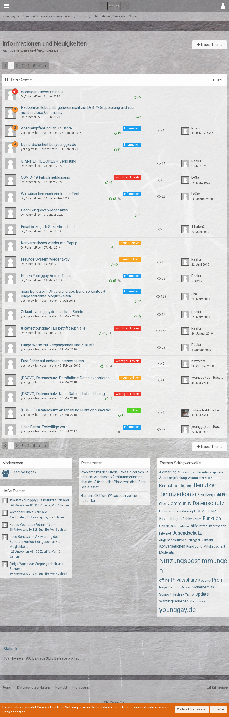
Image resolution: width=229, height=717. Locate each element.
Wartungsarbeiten (174, 601)
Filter (216, 80)
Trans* (189, 594)
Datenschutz (208, 503)
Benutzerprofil (209, 494)
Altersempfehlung (173, 478)
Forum (197, 519)
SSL (213, 587)
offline (164, 580)
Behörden (205, 478)
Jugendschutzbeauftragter (179, 540)
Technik (178, 594)
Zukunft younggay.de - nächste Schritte (53, 312)
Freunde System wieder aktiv (45, 259)
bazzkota (198, 361)
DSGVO (200, 511)
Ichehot (197, 128)
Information (131, 128)
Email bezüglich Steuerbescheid (48, 227)
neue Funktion (130, 243)
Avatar (193, 478)
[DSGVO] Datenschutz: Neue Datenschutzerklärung (63, 394)
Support (165, 594)
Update (202, 594)
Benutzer (205, 485)
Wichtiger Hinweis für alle (42, 92)
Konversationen (172, 546)
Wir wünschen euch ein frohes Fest (50, 193)
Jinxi (194, 294)
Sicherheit (200, 587)
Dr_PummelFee (31, 96)
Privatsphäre (184, 580)
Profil (217, 580)
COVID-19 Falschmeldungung (45, 177)
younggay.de (177, 610)
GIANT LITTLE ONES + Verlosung (48, 161)
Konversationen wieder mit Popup (49, 243)
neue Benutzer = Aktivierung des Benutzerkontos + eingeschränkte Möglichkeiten (63, 294)
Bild (225, 495)
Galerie (164, 526)
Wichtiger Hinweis (127, 177)
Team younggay (24, 472)
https (203, 526)
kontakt (207, 540)
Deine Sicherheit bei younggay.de (48, 144)
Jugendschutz (187, 533)
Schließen (218, 709)
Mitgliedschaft (214, 546)
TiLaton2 (198, 227)
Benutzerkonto (177, 494)
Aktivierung (167, 472)
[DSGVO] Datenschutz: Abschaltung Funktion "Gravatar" (66, 410)
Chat (162, 504)
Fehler (187, 519)
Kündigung (194, 546)
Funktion (133, 410)
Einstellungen (170, 518)
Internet (165, 533)
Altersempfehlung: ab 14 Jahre (46, 128)
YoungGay (197, 601)
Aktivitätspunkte (212, 472)
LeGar (195, 177)
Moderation (168, 552)
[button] (6, 6)
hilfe (194, 526)
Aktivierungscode (189, 472)
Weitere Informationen (192, 709)
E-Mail (213, 511)
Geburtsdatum (180, 526)
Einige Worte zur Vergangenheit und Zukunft (57, 345)
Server (186, 587)
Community (179, 503)
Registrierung (169, 587)
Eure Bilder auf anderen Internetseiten (52, 361)
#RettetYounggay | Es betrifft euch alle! (54, 328)
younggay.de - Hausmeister (39, 132)
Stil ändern (220, 688)
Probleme (204, 580)
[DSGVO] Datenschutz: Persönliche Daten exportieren (65, 378)
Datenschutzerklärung (176, 511)
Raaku (196, 161)
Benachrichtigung (176, 485)
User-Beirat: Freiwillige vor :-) (45, 427)
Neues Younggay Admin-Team (46, 275)
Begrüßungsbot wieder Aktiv (44, 210)
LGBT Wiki (100, 495)
